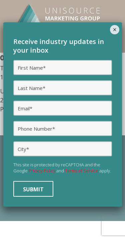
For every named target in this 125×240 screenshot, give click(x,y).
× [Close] (115, 29)
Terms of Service (81, 171)
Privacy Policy (42, 171)
